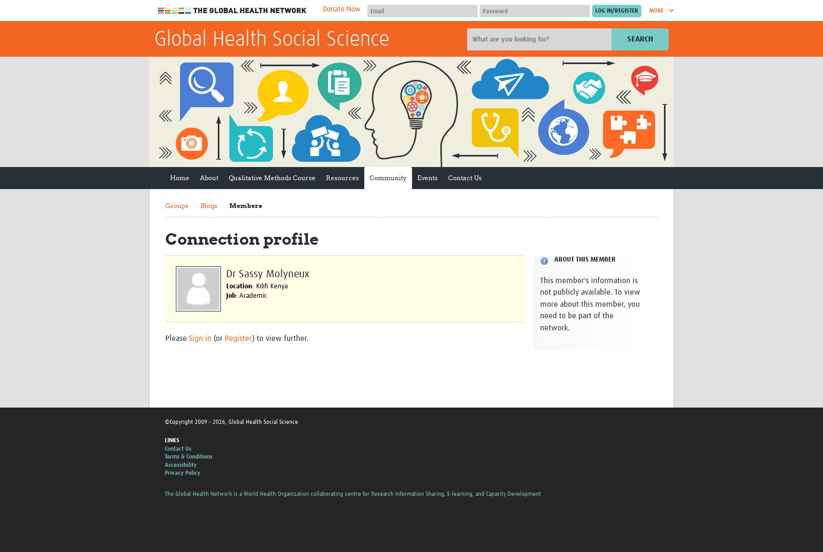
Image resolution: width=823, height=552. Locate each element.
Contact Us (465, 178)
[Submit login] (616, 11)
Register (238, 338)
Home (179, 178)
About (209, 178)
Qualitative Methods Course (272, 178)
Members (245, 206)
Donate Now (342, 9)
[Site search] (540, 39)
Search (640, 39)
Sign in (200, 338)
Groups (176, 206)
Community (388, 178)
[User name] (422, 11)
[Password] (535, 11)
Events (427, 178)
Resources (342, 178)
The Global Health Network (232, 10)
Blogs (209, 206)
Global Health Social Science (271, 39)
